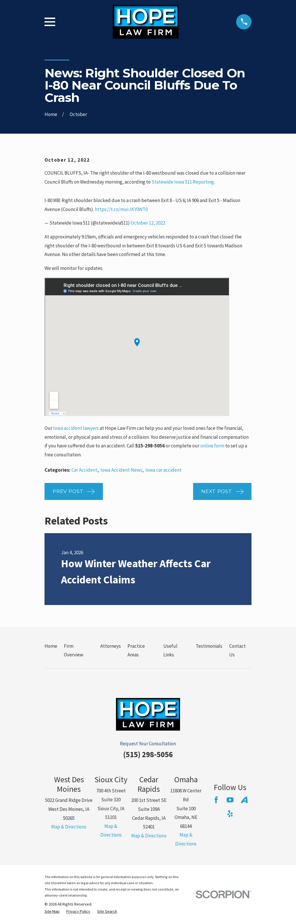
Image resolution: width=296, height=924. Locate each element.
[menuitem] (52, 911)
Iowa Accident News (121, 470)
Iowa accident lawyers (76, 428)
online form (212, 446)
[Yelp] (230, 813)
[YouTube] (230, 799)
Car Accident (84, 470)
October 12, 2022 (148, 223)
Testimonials (209, 646)
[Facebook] (216, 799)
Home (51, 646)
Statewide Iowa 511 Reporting (182, 182)
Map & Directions (68, 827)
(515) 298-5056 (148, 754)
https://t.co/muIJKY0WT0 (121, 209)
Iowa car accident (163, 470)
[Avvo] (244, 799)
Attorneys (110, 646)
